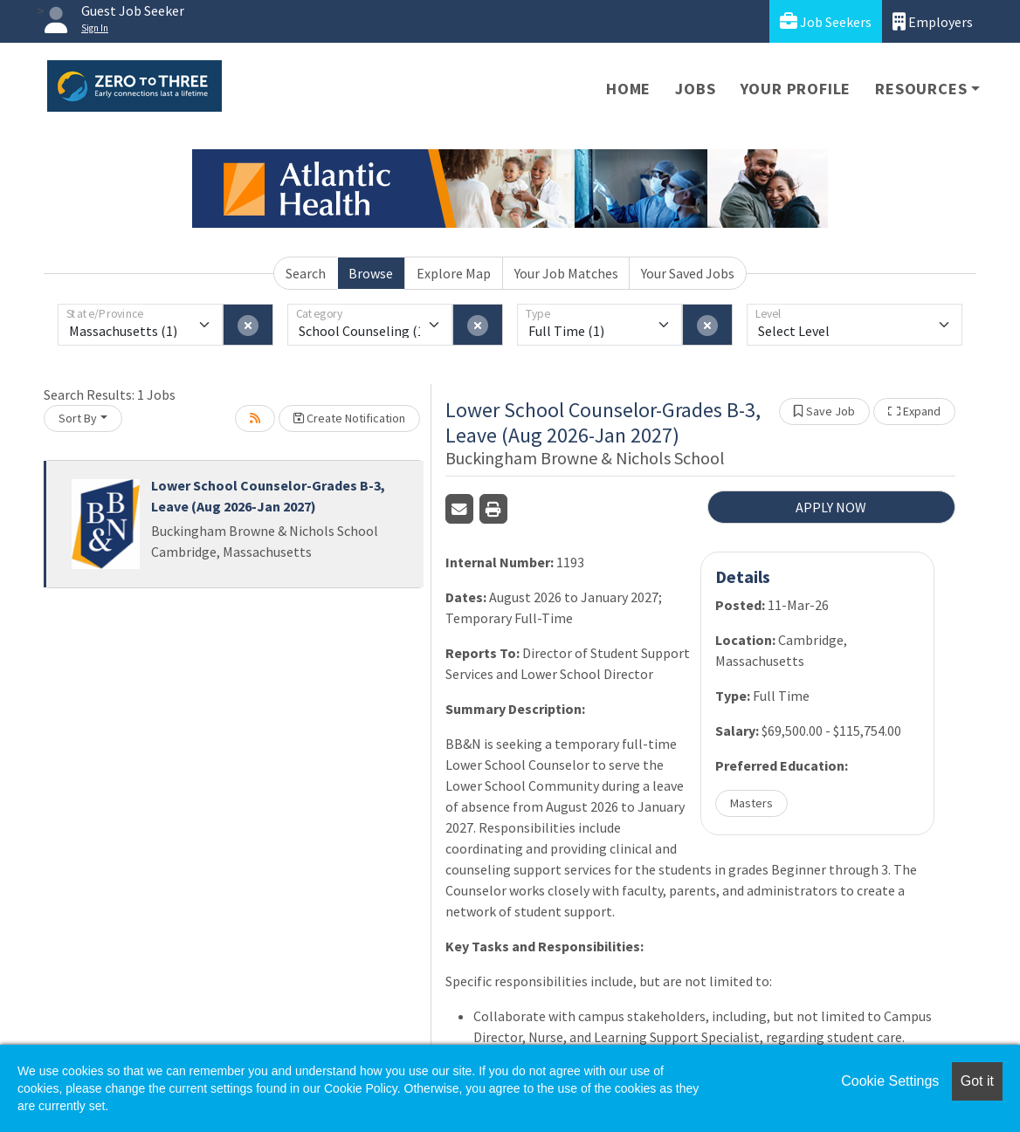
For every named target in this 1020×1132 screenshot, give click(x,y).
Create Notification (349, 418)
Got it (977, 1081)
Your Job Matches (566, 273)
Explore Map (454, 273)
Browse (370, 273)
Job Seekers (826, 21)
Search (306, 273)
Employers (932, 21)
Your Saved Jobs (687, 273)
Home (628, 89)
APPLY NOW (831, 507)
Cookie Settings (890, 1081)
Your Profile (796, 89)
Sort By (78, 418)
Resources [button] (921, 89)
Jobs (695, 89)
